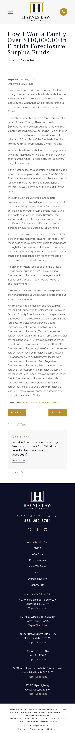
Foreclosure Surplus (49, 402)
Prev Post (16, 412)
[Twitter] (29, 529)
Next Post (58, 412)
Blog (37, 572)
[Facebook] (37, 529)
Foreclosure (30, 402)
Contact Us (37, 584)
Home (37, 547)
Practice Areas (37, 560)
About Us (37, 553)
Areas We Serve (37, 566)
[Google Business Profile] (45, 529)
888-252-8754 (37, 520)
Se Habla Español (37, 578)
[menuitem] (22, 729)
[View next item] (22, 472)
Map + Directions (37, 608)
